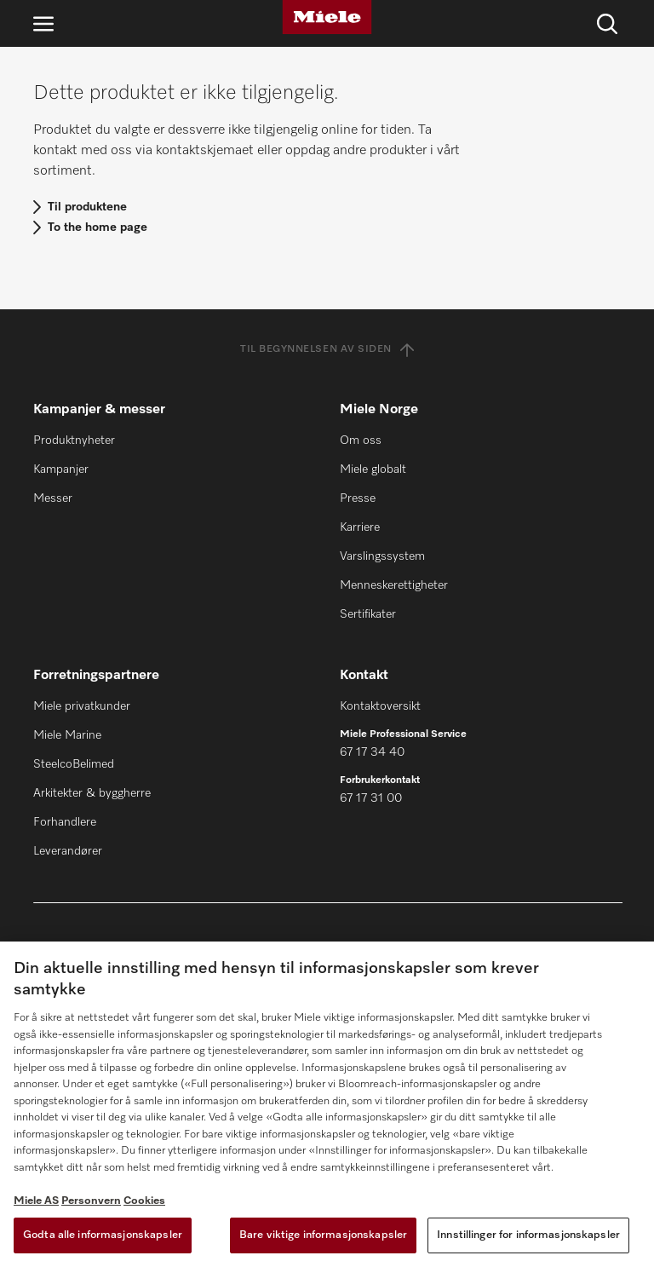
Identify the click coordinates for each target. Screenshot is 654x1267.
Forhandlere (64, 822)
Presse (358, 498)
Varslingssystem (382, 556)
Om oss (361, 440)
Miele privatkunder (81, 706)
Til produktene (87, 207)
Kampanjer (61, 469)
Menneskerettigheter (394, 585)
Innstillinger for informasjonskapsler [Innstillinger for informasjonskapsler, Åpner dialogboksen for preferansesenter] (528, 1235)
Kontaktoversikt (380, 706)
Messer (52, 498)
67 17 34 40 (372, 752)
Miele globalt (373, 469)
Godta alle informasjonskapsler (102, 1235)
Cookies (144, 1201)
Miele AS (36, 1201)
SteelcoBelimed (73, 764)
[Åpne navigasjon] (43, 23)
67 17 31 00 (371, 798)
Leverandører (67, 851)
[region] (327, 1104)
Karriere (360, 527)
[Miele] (327, 17)
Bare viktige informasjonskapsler (323, 1235)
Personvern (91, 1201)
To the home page (97, 227)
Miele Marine (67, 735)
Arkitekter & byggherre (92, 793)
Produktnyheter (74, 440)
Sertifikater (368, 614)
